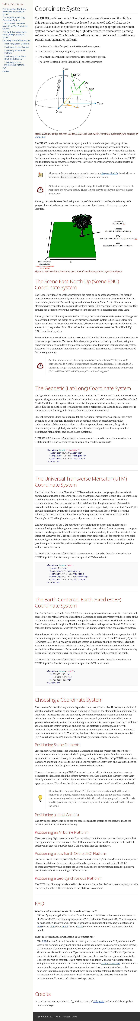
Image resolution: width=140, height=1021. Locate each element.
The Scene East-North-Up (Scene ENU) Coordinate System (14, 11)
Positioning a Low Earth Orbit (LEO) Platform (15, 57)
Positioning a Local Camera (16, 47)
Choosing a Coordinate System (16, 40)
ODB (52, 926)
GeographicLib (109, 173)
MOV (80, 926)
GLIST (65, 926)
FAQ (4, 68)
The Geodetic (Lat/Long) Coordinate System (13, 18)
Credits (5, 71)
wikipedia (40, 136)
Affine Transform (110, 963)
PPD (39, 926)
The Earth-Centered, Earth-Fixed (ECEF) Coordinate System (14, 34)
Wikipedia (98, 1001)
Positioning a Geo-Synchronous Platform (14, 63)
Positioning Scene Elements (16, 43)
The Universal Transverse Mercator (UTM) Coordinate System (15, 26)
